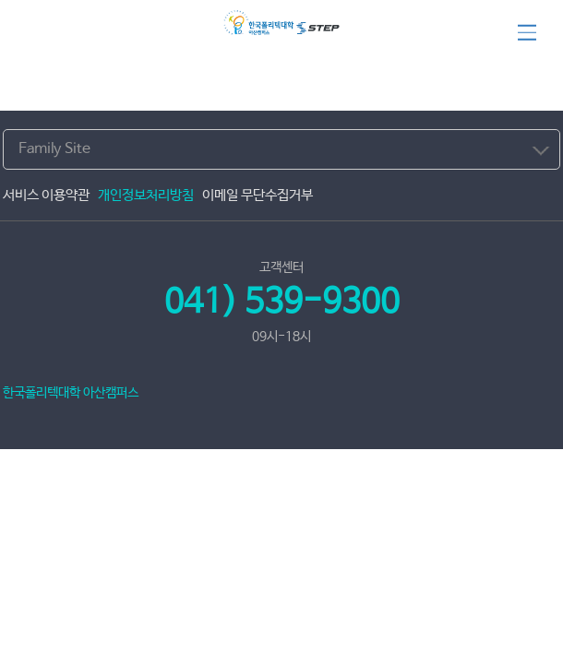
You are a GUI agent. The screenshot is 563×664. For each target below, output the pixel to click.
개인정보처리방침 (146, 195)
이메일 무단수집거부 (257, 195)
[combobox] (281, 149)
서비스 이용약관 (46, 195)
